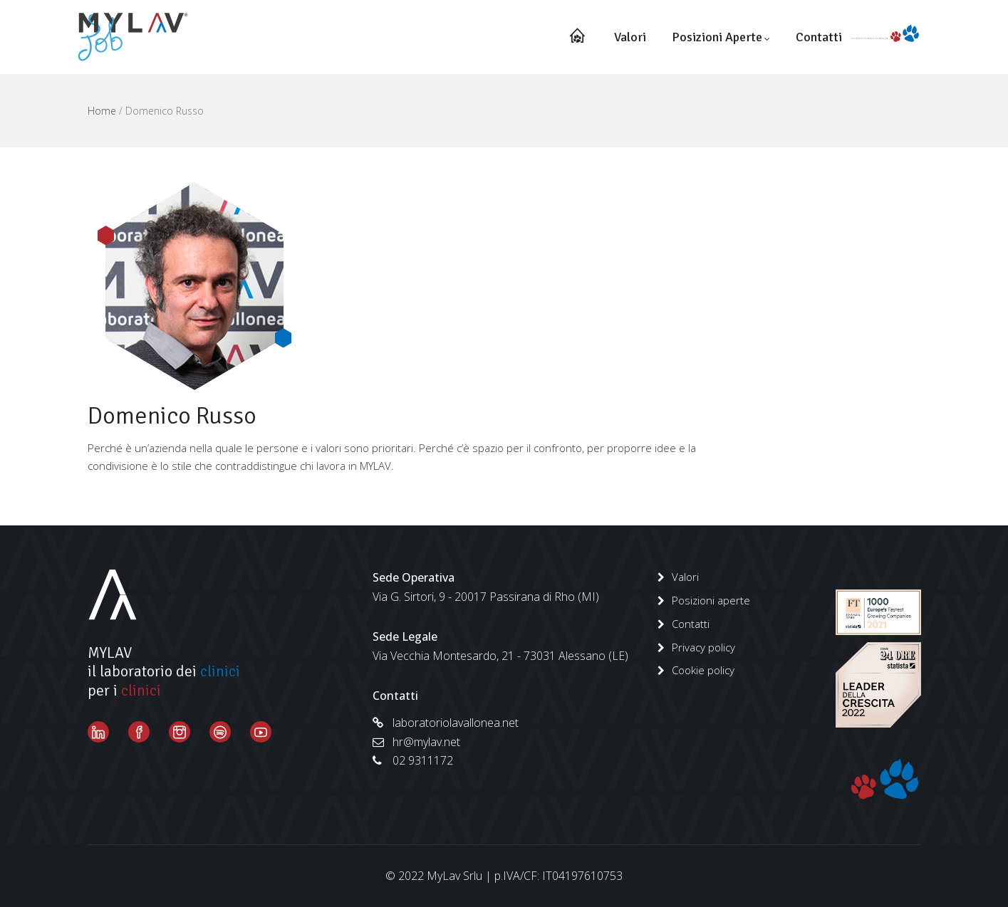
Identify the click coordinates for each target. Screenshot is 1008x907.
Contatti (819, 37)
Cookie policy (703, 670)
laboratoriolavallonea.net (446, 722)
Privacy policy (703, 647)
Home (102, 110)
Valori (630, 37)
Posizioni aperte (721, 37)
